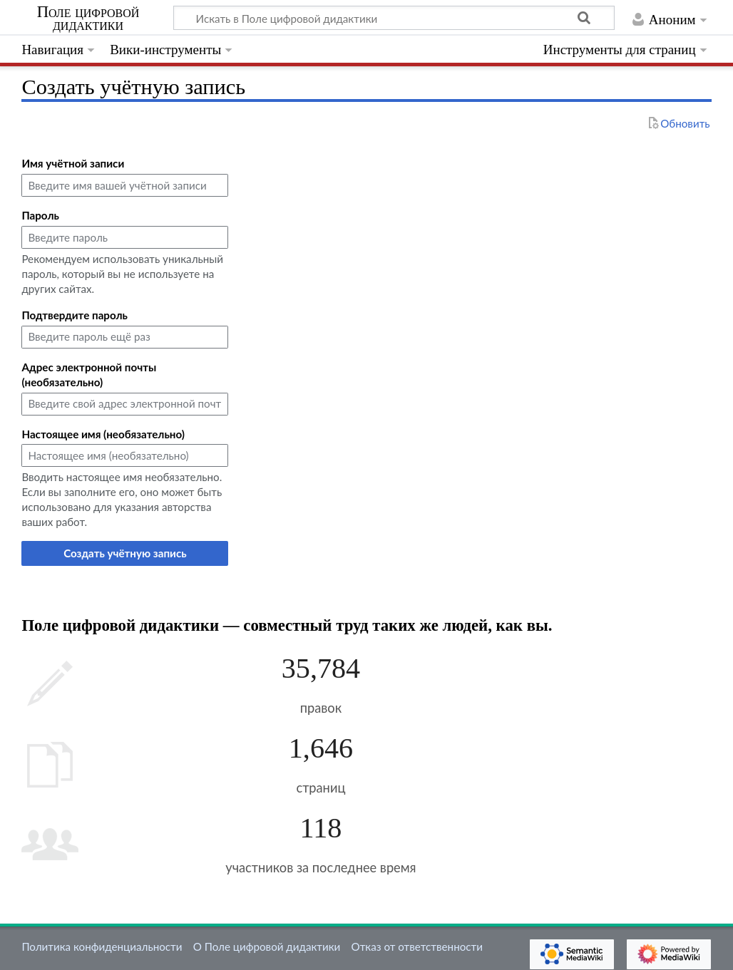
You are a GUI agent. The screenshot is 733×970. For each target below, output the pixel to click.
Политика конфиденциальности (101, 946)
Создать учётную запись (124, 553)
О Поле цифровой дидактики (267, 946)
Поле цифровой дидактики (88, 18)
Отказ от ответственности (417, 946)
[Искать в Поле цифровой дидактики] (394, 17)
